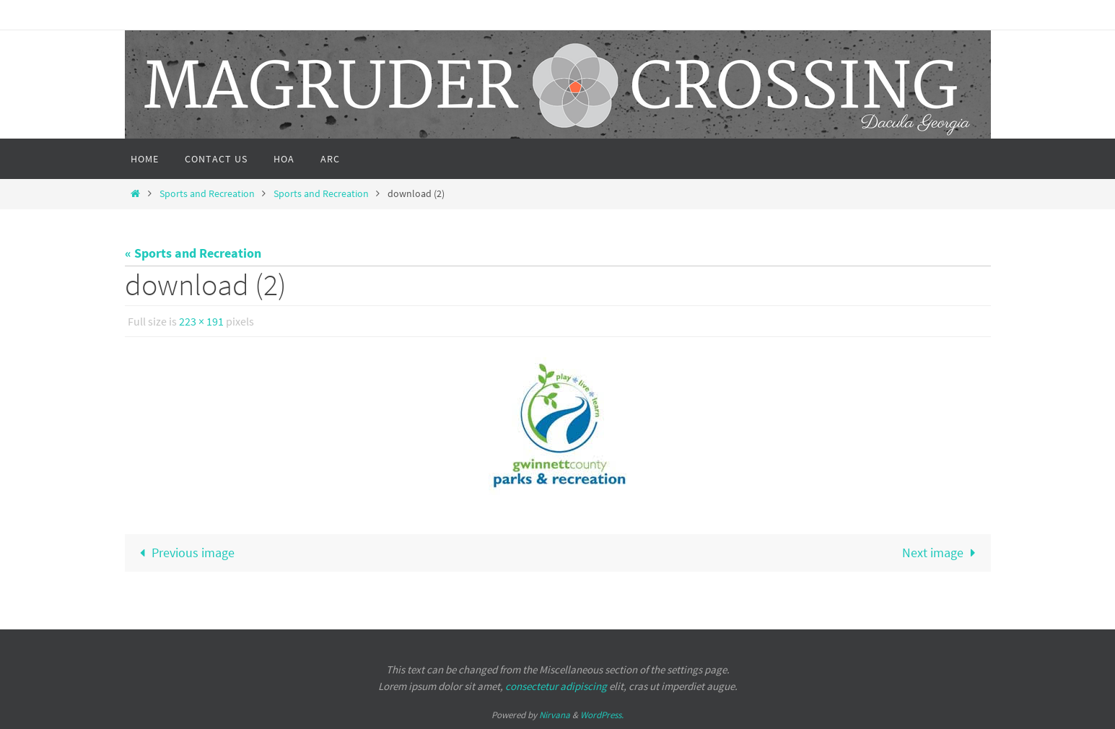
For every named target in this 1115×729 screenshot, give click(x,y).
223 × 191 (201, 321)
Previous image (184, 552)
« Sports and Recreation (193, 253)
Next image (941, 552)
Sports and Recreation (207, 193)
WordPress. (602, 715)
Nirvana (554, 715)
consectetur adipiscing (556, 686)
